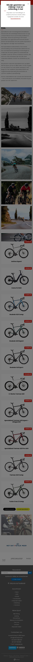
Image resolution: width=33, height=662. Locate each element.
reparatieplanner (15, 18)
